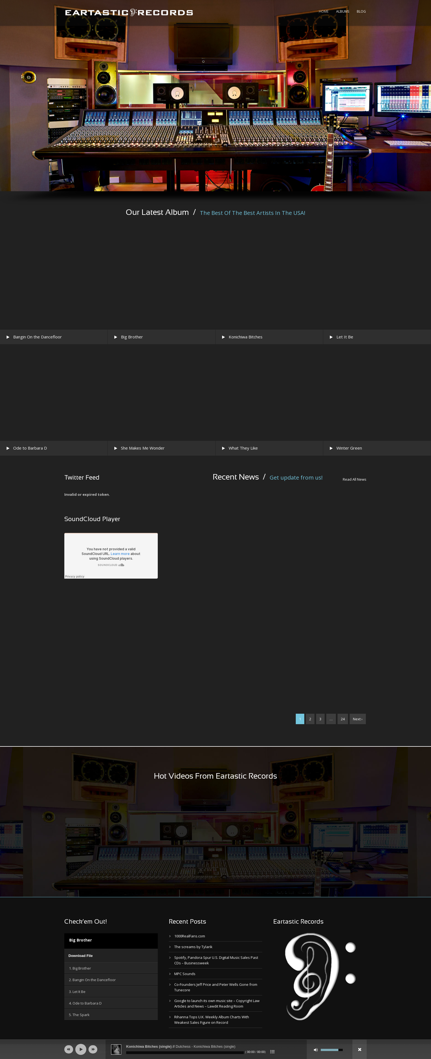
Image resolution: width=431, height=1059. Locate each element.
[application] (111, 955)
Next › (358, 718)
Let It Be (344, 337)
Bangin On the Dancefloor (37, 337)
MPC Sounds (184, 973)
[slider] (185, 1052)
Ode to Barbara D (30, 448)
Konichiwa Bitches (246, 337)
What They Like (243, 448)
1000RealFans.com (189, 936)
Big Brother (132, 337)
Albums (342, 11)
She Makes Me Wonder (143, 448)
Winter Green (349, 448)
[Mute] (316, 1050)
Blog (361, 11)
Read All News (354, 479)
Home (323, 11)
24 (343, 718)
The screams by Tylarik (193, 946)
